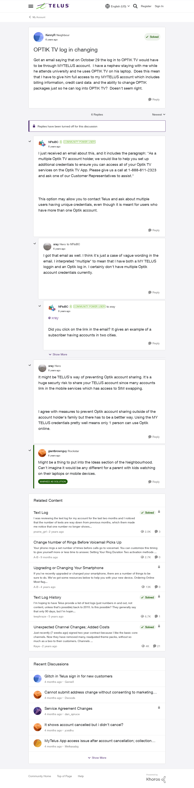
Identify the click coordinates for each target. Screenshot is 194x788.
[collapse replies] (29, 141)
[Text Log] (86, 522)
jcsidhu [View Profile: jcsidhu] (69, 730)
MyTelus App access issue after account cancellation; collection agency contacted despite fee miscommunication (98, 740)
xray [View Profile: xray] (56, 244)
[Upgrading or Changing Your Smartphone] (95, 577)
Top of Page (64, 776)
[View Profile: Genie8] (38, 679)
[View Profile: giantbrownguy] (42, 453)
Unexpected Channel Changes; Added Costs (72, 627)
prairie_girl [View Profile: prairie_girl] (40, 531)
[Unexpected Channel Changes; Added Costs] (86, 637)
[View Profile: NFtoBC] (42, 144)
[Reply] (153, 99)
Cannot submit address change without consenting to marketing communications (99, 692)
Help (81, 776)
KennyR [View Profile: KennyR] (50, 35)
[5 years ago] (55, 616)
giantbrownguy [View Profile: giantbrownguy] (57, 451)
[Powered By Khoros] (156, 778)
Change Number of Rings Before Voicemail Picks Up (77, 542)
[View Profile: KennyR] (39, 37)
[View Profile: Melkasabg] (38, 743)
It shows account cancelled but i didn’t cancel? (84, 724)
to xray (111, 306)
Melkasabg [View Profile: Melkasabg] (72, 746)
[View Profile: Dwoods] (38, 695)
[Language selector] (118, 6)
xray (55, 318)
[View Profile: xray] (47, 246)
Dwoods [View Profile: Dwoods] (70, 697)
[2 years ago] (56, 531)
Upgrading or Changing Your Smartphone (68, 568)
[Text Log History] (86, 607)
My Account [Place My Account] (36, 17)
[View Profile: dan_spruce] (38, 711)
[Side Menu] (30, 6)
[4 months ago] (53, 681)
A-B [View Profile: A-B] (36, 557)
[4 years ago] (47, 587)
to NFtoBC (73, 244)
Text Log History (47, 597)
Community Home (39, 776)
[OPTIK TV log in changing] (54, 146)
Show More (57, 354)
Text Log (41, 512)
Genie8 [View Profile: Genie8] (69, 681)
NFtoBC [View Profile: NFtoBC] (53, 142)
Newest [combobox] (159, 114)
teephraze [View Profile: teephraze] (40, 616)
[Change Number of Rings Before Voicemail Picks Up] (97, 550)
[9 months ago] (48, 557)
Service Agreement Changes (68, 708)
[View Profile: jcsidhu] (38, 727)
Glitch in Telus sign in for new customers (79, 676)
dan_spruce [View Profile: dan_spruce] (72, 714)
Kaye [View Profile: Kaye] (37, 646)
